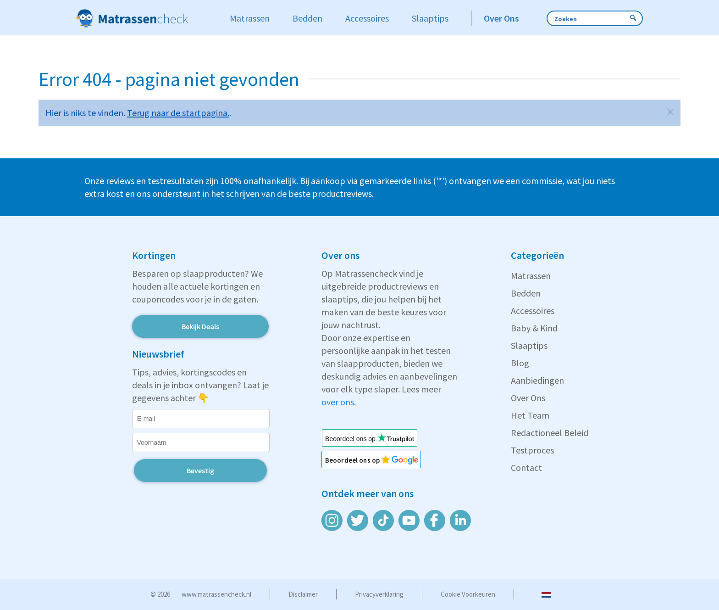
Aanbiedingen (537, 380)
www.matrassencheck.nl (216, 594)
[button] (670, 112)
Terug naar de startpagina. (178, 112)
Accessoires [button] (367, 18)
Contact (526, 467)
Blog (520, 363)
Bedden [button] (307, 18)
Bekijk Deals (200, 326)
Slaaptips (529, 345)
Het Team (530, 415)
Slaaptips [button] (430, 18)
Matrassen (531, 275)
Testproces (532, 450)
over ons (337, 402)
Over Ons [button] (501, 18)
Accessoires (532, 310)
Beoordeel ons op (357, 460)
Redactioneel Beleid (549, 432)
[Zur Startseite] (143, 18)
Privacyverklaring (379, 594)
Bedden (526, 293)
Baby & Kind (534, 328)
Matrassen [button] (250, 18)
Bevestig (200, 470)
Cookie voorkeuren (468, 594)
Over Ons (528, 397)
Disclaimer (303, 594)
